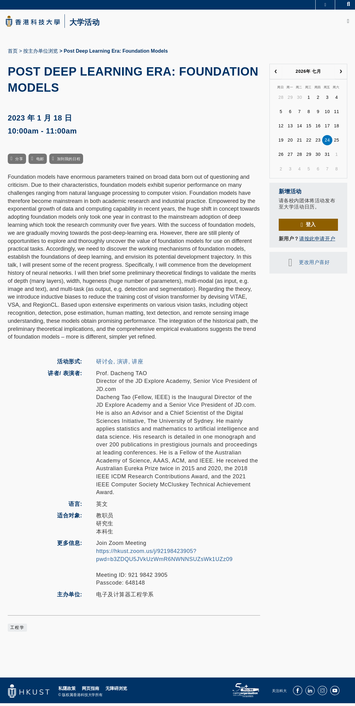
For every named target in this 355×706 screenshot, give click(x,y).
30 (299, 100)
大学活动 (93, 23)
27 (290, 157)
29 (290, 100)
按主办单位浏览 (40, 53)
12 (281, 128)
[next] (341, 74)
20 (290, 142)
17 (327, 128)
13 (290, 128)
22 (309, 142)
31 (327, 157)
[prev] (276, 74)
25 (336, 142)
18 (336, 128)
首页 (13, 53)
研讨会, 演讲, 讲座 (119, 364)
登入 (311, 227)
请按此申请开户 (317, 241)
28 (281, 100)
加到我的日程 (68, 162)
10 (327, 114)
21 (299, 142)
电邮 (40, 162)
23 (318, 142)
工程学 (17, 630)
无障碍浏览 (116, 690)
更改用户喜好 (314, 265)
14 (299, 128)
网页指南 (90, 690)
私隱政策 (67, 690)
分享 (19, 162)
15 (309, 128)
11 (336, 114)
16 (318, 128)
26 (281, 157)
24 (327, 142)
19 (281, 142)
